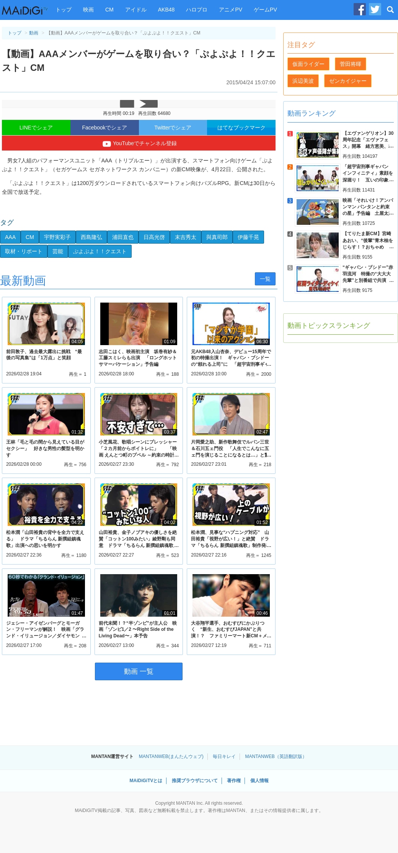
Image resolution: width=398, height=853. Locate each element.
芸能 (57, 251)
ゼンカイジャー (348, 81)
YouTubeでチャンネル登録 (139, 144)
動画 (33, 33)
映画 (88, 10)
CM (109, 10)
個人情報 (259, 780)
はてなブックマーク (241, 127)
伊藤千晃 (248, 237)
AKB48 (166, 10)
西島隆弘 (91, 237)
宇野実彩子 (57, 237)
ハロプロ (196, 10)
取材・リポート (23, 251)
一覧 (265, 279)
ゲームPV (265, 10)
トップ (63, 10)
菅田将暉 (350, 64)
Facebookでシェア (104, 127)
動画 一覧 (138, 671)
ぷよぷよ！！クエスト (100, 251)
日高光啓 (154, 237)
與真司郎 (217, 237)
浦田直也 (123, 237)
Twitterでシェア (172, 127)
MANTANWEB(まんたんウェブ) (171, 756)
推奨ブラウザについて (195, 780)
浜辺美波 (303, 81)
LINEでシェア (36, 127)
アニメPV (230, 10)
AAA (10, 237)
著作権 (234, 780)
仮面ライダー (308, 64)
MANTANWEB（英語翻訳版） (276, 756)
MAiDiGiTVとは (145, 780)
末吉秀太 (185, 237)
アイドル (136, 10)
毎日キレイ (224, 756)
